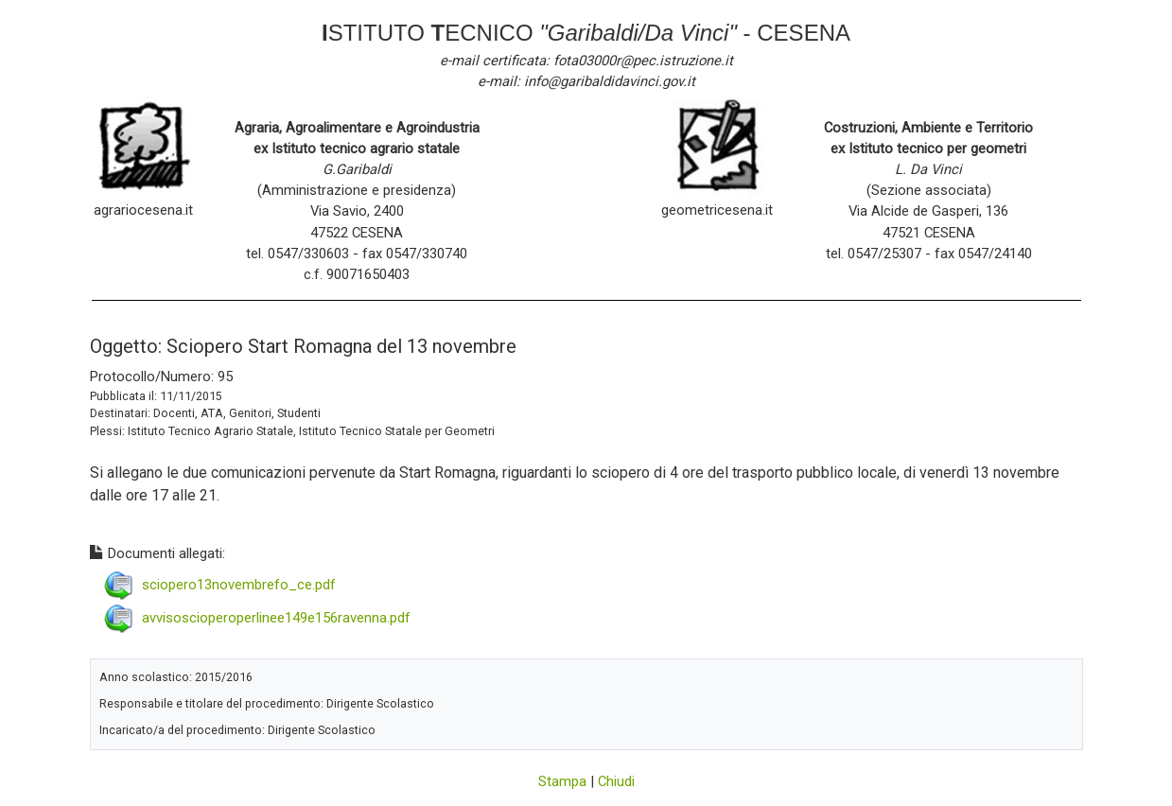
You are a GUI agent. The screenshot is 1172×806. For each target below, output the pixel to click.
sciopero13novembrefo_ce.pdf (239, 584)
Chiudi (616, 781)
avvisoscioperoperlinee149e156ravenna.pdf (276, 617)
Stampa (562, 781)
